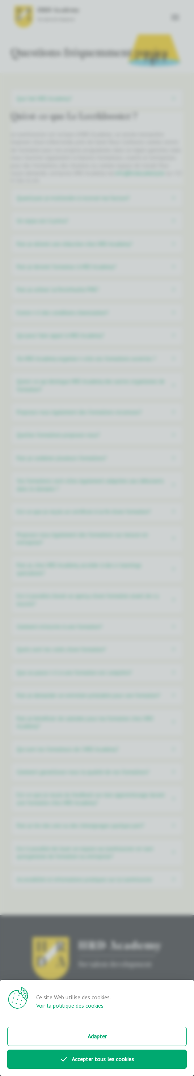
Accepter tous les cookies (97, 1059)
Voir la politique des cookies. (70, 1005)
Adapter (97, 1036)
